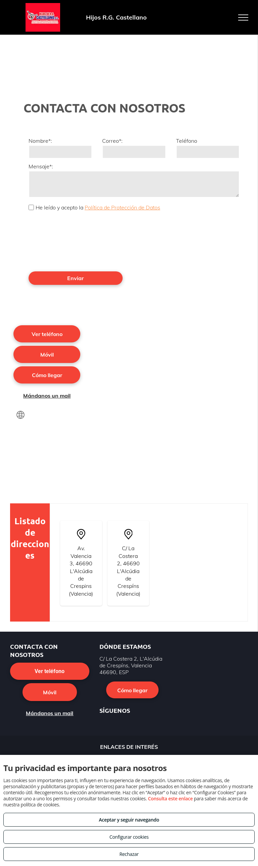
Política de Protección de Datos (122, 207)
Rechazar (128, 854)
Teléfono (186, 140)
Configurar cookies (129, 837)
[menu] (243, 17)
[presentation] (56, 240)
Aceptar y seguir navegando (129, 820)
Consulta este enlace (170, 798)
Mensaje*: (41, 166)
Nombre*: (40, 140)
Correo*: (112, 140)
